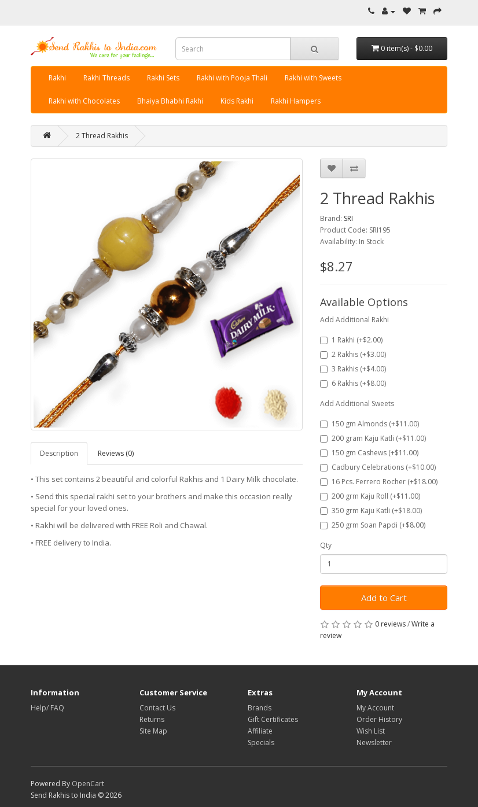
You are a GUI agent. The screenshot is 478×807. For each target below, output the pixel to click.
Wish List (370, 731)
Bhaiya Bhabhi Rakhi (170, 101)
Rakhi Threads (106, 78)
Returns (151, 719)
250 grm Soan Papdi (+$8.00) (372, 525)
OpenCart (88, 783)
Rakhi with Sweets (313, 78)
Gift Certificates (273, 719)
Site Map (153, 731)
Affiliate (260, 731)
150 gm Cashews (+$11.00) (369, 453)
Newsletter (374, 742)
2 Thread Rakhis (102, 136)
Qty (326, 545)
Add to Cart (384, 597)
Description (59, 453)
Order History (379, 719)
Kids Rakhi (236, 101)
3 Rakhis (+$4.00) (353, 369)
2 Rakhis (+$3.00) (353, 354)
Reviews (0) (116, 453)
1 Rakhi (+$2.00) (351, 340)
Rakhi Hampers (296, 101)
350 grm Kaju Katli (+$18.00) (371, 510)
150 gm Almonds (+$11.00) (369, 424)
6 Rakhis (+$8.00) (353, 383)
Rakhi (57, 78)
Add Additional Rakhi (354, 320)
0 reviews (390, 624)
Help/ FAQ (47, 708)
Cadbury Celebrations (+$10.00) (378, 467)
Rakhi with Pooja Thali (232, 78)
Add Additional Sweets (357, 403)
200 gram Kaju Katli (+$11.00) (373, 438)
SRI (348, 218)
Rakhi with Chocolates (84, 101)
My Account (375, 708)
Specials (261, 742)
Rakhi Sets (163, 78)
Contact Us (157, 708)
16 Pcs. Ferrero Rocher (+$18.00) (378, 482)
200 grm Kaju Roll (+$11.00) (370, 496)
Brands (259, 708)
